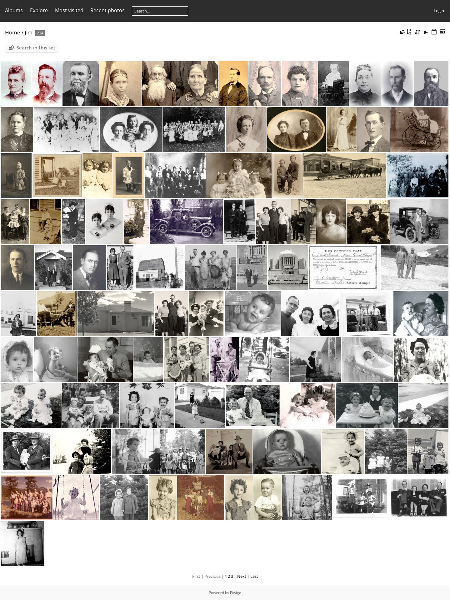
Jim (28, 32)
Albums (14, 10)
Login (439, 10)
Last (254, 576)
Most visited (69, 10)
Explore (39, 10)
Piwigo (235, 592)
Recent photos (107, 10)
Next (241, 576)
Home (12, 32)
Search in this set (36, 47)
